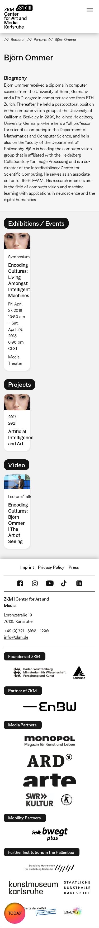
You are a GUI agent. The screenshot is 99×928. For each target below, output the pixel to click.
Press (74, 567)
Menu (89, 10)
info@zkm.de (16, 637)
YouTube (49, 583)
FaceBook (20, 583)
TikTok (64, 583)
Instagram (35, 583)
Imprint (27, 567)
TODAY (15, 913)
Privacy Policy (51, 567)
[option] (19, 301)
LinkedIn (79, 583)
